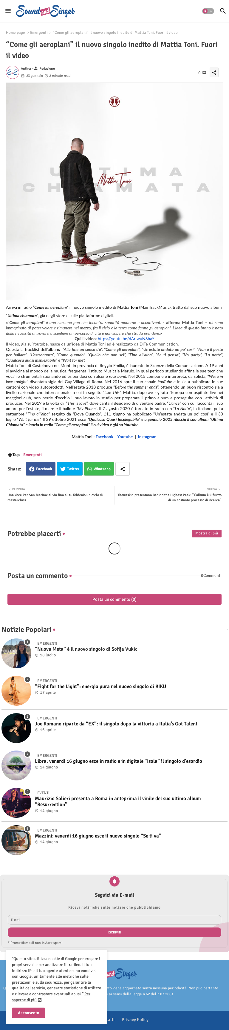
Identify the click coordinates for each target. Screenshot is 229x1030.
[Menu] (8, 11)
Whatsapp (102, 469)
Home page (15, 32)
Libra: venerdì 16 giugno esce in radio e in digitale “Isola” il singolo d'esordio (118, 761)
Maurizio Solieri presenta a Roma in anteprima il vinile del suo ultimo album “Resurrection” (118, 802)
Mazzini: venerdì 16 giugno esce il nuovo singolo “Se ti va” (98, 836)
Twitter (73, 469)
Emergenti (39, 32)
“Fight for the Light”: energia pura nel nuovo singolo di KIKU (100, 687)
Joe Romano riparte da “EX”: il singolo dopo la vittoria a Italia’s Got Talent (116, 724)
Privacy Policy (135, 1019)
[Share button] (122, 469)
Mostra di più (206, 533)
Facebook (44, 469)
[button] (208, 11)
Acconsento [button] (28, 1012)
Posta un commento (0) (114, 599)
